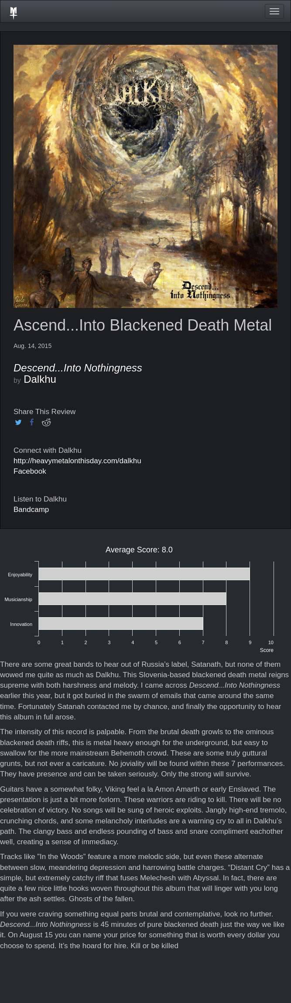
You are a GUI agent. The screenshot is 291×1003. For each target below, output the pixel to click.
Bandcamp (31, 509)
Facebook (30, 471)
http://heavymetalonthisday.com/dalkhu (77, 461)
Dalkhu (40, 379)
